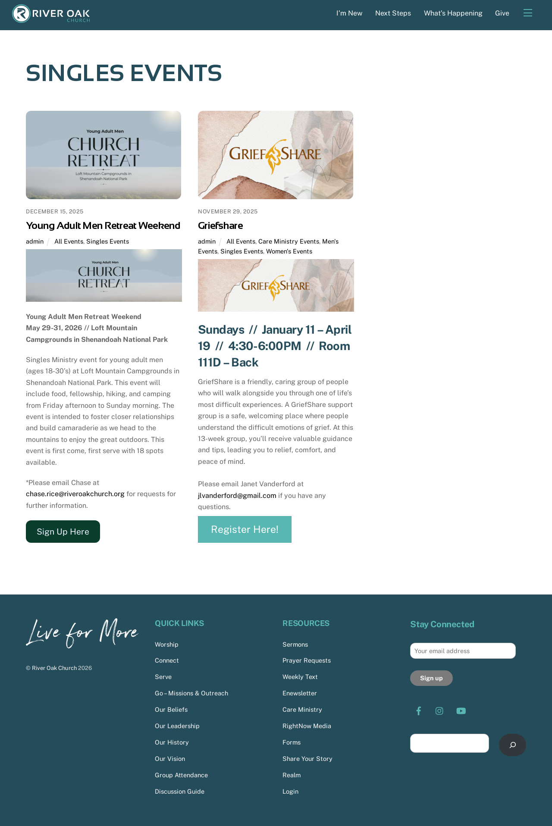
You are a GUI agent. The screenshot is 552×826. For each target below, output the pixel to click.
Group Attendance (181, 775)
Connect (167, 660)
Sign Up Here (63, 531)
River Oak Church (54, 668)
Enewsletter (299, 693)
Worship (167, 644)
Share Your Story (307, 758)
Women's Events (289, 251)
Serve (163, 677)
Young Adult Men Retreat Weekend (103, 225)
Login (290, 791)
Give (502, 13)
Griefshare (220, 225)
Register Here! (245, 529)
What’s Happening (453, 13)
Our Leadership (177, 725)
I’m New (349, 13)
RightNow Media (306, 725)
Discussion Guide (179, 791)
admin (35, 241)
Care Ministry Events (288, 241)
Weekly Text (300, 677)
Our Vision (170, 758)
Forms (291, 742)
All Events (68, 241)
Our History (172, 742)
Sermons (295, 644)
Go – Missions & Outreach (191, 693)
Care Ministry (302, 709)
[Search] (512, 745)
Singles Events (107, 241)
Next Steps (393, 13)
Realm (291, 775)
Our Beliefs (171, 709)
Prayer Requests (306, 660)
